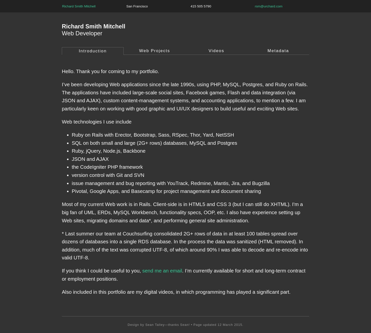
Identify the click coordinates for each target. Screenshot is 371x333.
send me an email (162, 270)
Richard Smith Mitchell (78, 6)
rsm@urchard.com (268, 6)
